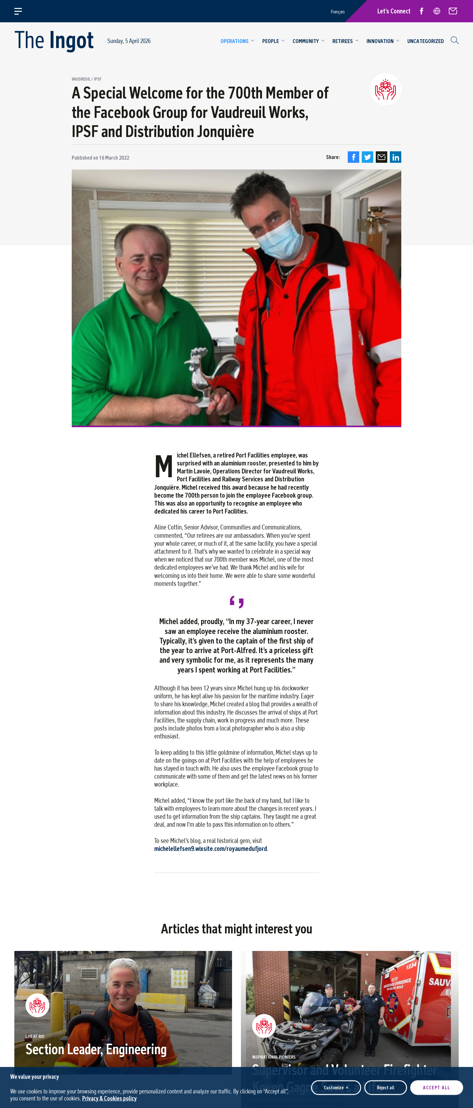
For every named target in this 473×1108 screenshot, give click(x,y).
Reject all (385, 1086)
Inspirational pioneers (273, 1057)
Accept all (436, 1086)
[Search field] (454, 39)
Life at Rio (34, 1036)
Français (338, 11)
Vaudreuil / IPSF (86, 79)
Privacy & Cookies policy (109, 1096)
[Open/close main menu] (21, 11)
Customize (336, 1086)
